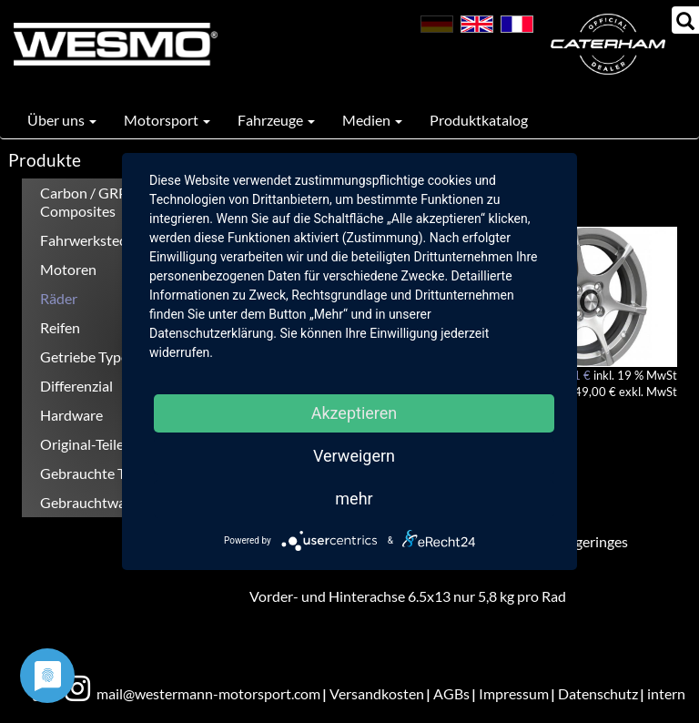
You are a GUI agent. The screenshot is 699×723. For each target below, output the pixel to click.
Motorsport (167, 119)
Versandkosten (376, 693)
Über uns (61, 119)
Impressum (514, 693)
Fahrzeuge (276, 119)
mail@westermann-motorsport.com (208, 693)
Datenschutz (598, 693)
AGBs (451, 693)
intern (666, 693)
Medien (372, 119)
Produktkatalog (479, 119)
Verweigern (354, 455)
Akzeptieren (354, 413)
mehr (353, 498)
